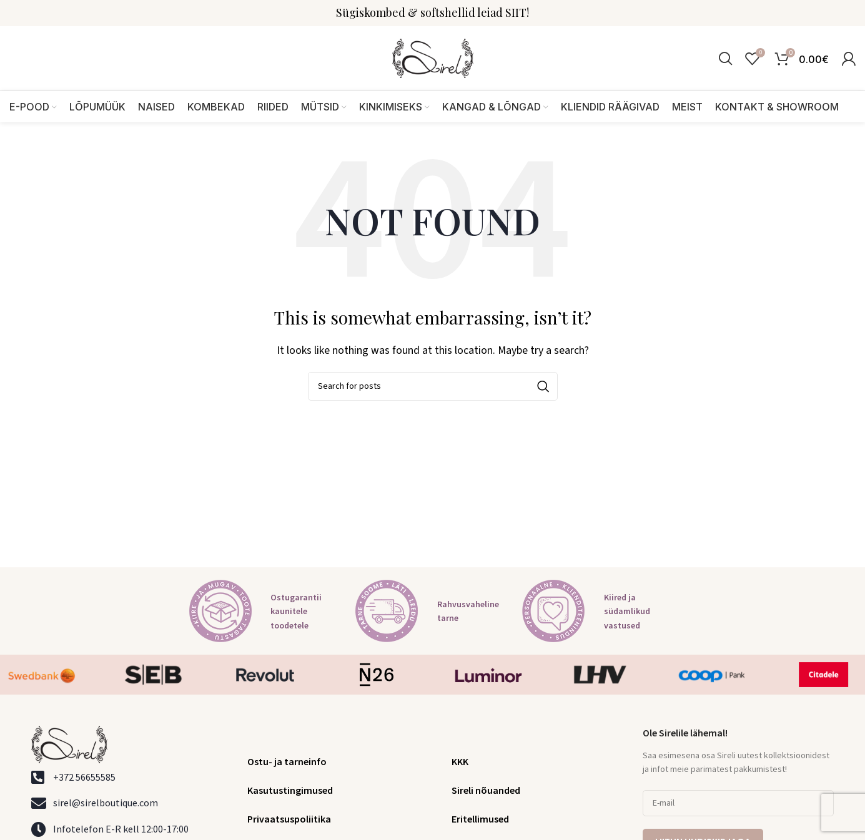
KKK (460, 762)
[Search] (725, 58)
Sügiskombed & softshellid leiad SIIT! (432, 12)
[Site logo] (432, 58)
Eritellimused (480, 819)
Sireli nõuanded (486, 790)
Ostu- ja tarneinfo (287, 762)
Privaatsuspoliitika (289, 819)
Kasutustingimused (290, 790)
